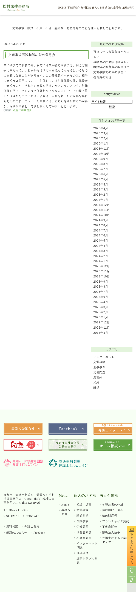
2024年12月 (101, 204)
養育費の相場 (102, 77)
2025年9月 (100, 158)
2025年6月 (100, 174)
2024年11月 (101, 209)
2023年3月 (100, 307)
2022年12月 (101, 322)
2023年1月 (100, 317)
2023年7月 (100, 291)
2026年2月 (100, 138)
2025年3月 (100, 189)
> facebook (38, 532)
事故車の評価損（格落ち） (111, 62)
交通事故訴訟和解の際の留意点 (31, 55)
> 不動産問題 (83, 537)
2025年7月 (100, 169)
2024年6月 (100, 235)
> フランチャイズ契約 (114, 521)
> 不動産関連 (108, 526)
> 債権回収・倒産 (111, 510)
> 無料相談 (11, 526)
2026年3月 (100, 133)
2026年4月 (100, 128)
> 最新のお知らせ (15, 532)
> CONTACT (31, 516)
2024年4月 (100, 245)
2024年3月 (100, 250)
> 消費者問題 (83, 532)
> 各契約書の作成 (111, 504)
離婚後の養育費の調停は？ (111, 67)
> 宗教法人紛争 (110, 532)
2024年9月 (100, 220)
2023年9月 (100, 281)
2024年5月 (100, 240)
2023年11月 (101, 271)
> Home (64, 504)
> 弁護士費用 (30, 526)
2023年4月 (100, 302)
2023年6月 (100, 296)
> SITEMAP (11, 516)
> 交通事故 (81, 510)
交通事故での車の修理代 (109, 72)
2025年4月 (100, 184)
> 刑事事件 (81, 553)
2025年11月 (101, 148)
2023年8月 (100, 286)
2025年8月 (100, 163)
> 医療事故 (81, 521)
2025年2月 (100, 194)
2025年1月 (100, 199)
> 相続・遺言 (83, 504)
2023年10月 (101, 276)
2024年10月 (101, 215)
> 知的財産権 (108, 515)
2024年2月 (100, 256)
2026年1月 (100, 143)
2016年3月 (100, 332)
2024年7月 (100, 230)
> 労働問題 (81, 526)
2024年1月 (100, 261)
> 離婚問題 (81, 515)
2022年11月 (101, 327)
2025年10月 (101, 153)
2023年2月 (100, 312)
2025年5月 (100, 179)
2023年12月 (101, 266)
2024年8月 (100, 225)
